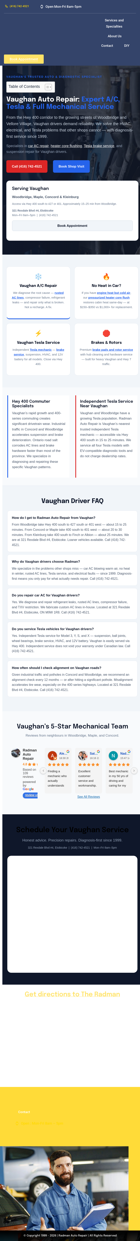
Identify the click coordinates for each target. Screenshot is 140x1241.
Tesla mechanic (41, 349)
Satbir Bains (94, 753)
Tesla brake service (99, 146)
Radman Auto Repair (30, 754)
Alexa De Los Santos (63, 753)
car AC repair (38, 146)
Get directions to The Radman (72, 994)
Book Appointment (72, 226)
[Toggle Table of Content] (46, 87)
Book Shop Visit (71, 166)
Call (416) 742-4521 (27, 166)
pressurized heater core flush (109, 297)
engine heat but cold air (113, 292)
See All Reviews (88, 796)
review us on (36, 795)
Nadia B (124, 753)
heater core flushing (66, 146)
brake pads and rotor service (113, 349)
